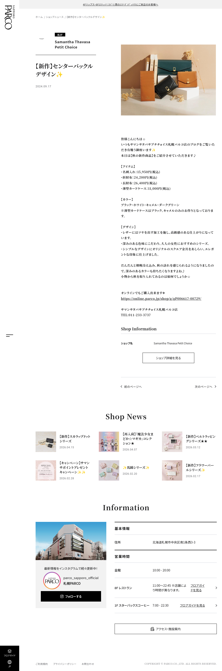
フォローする (73, 596)
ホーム (39, 17)
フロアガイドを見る (198, 587)
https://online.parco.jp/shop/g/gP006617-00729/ (161, 298)
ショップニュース (55, 17)
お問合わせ (88, 664)
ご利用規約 (42, 664)
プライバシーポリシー (64, 664)
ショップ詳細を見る (168, 358)
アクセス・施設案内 (168, 629)
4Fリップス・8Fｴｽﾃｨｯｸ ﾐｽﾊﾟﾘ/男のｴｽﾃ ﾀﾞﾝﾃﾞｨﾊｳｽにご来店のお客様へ (120, 4)
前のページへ (133, 387)
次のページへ (203, 387)
